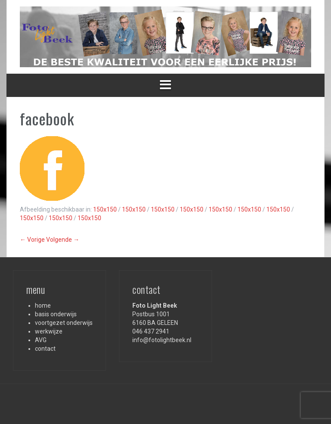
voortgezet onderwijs (64, 322)
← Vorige (32, 239)
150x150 (105, 209)
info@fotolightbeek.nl (161, 340)
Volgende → (62, 239)
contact (45, 348)
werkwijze (48, 331)
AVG (41, 340)
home (43, 305)
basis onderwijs (56, 314)
